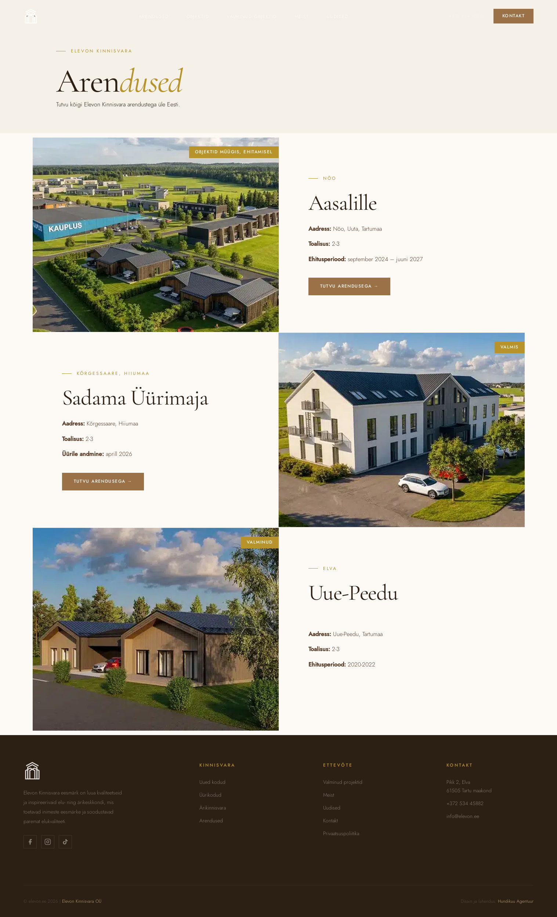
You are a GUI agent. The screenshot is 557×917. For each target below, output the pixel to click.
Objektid (198, 16)
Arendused (154, 16)
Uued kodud (212, 782)
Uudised (337, 16)
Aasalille (342, 203)
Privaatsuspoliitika (341, 833)
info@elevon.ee (462, 816)
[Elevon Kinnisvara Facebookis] (30, 841)
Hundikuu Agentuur (516, 901)
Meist (301, 16)
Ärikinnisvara (212, 807)
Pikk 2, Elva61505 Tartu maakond (469, 786)
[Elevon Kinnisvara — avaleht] (30, 16)
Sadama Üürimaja (135, 397)
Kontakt (513, 15)
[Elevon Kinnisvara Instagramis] (47, 841)
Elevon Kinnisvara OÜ (81, 901)
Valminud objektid (251, 16)
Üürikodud (210, 795)
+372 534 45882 (467, 15)
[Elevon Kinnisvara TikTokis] (65, 841)
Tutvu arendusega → (349, 286)
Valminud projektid (342, 782)
